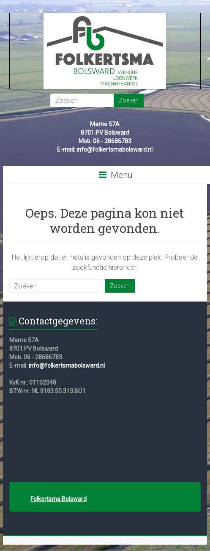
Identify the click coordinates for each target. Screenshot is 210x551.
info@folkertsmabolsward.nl (67, 365)
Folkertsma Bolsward (58, 499)
